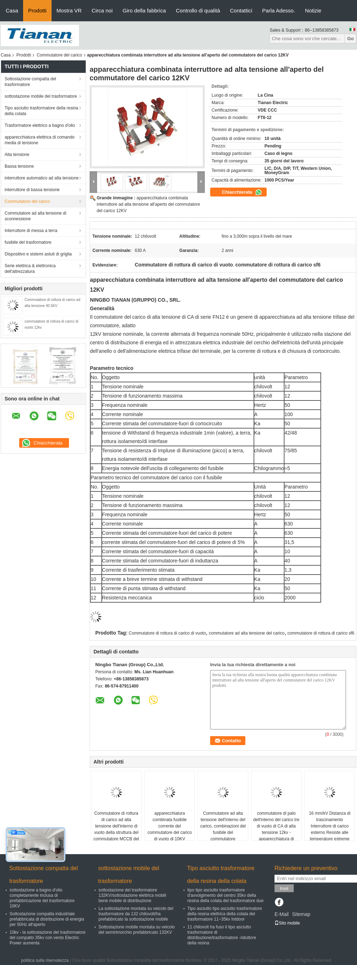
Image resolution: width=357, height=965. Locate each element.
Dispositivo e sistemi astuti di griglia (38, 254)
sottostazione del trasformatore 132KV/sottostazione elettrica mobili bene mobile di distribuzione (132, 895)
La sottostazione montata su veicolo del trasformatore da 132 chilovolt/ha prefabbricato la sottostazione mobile (135, 914)
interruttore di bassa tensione (32, 189)
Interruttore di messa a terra (31, 230)
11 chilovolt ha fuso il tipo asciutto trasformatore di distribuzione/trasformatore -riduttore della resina (221, 934)
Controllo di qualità (198, 10)
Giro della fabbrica (144, 10)
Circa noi (102, 10)
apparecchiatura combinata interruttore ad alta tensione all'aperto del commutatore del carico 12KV (148, 204)
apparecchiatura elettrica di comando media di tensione (40, 140)
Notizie (313, 10)
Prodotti (37, 10)
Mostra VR (69, 10)
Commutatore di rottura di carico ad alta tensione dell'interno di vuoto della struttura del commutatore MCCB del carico (116, 829)
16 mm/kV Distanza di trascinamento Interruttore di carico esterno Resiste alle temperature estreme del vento (330, 829)
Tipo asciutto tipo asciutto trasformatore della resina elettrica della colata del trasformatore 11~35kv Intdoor (224, 914)
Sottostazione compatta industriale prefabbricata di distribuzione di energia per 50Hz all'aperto (47, 919)
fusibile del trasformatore (28, 242)
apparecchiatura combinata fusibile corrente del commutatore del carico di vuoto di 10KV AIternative (170, 829)
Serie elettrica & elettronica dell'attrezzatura (30, 268)
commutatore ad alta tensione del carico (246, 633)
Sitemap (301, 914)
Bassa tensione (19, 166)
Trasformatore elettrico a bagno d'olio (40, 125)
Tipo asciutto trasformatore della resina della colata (41, 111)
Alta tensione (17, 154)
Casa (12, 10)
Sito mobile (287, 923)
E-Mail (282, 914)
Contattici (241, 10)
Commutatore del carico (59, 55)
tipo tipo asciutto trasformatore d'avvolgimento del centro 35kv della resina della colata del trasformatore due (225, 895)
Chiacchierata (242, 192)
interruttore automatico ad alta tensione (42, 178)
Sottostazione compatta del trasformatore (30, 81)
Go (350, 38)
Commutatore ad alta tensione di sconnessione (35, 216)
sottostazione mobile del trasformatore (41, 96)
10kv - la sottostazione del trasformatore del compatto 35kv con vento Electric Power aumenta (47, 937)
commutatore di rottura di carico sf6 (320, 633)
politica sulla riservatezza (44, 960)
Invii (284, 888)
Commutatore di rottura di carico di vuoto (167, 633)
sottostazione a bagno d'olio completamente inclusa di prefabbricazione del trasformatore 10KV (42, 898)
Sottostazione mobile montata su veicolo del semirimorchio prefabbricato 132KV (136, 929)
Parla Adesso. (278, 10)
